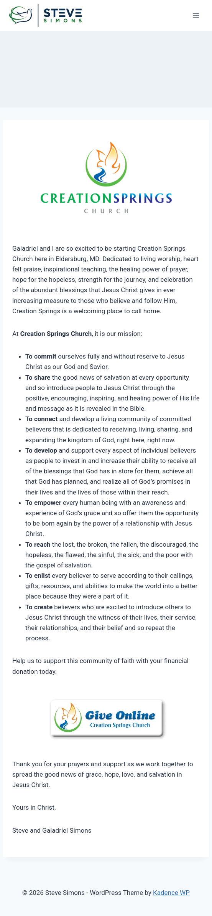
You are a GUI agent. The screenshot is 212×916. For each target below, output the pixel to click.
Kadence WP (171, 892)
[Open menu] (196, 15)
